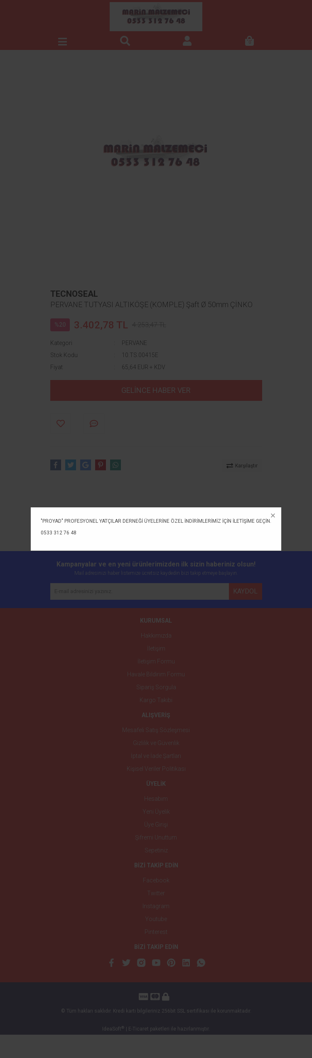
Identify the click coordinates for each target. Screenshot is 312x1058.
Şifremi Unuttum (156, 837)
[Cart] (249, 41)
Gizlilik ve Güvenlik (156, 743)
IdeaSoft (113, 1052)
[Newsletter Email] (139, 591)
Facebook (156, 880)
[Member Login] (187, 41)
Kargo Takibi (156, 700)
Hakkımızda (156, 635)
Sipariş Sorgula (156, 687)
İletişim (156, 648)
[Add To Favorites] (60, 423)
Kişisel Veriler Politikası (156, 768)
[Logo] (156, 16)
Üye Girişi (156, 824)
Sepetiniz (156, 850)
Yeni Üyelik (156, 811)
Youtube (156, 919)
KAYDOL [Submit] (245, 591)
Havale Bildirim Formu (156, 674)
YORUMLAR (133, 515)
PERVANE (134, 343)
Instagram (156, 906)
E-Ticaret (138, 1052)
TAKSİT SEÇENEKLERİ (190, 515)
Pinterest (156, 932)
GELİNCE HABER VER (156, 390)
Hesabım (156, 798)
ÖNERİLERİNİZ (249, 515)
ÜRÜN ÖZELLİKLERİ (80, 515)
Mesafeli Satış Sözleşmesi (156, 730)
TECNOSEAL (74, 294)
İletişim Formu (156, 661)
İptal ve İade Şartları (156, 756)
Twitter (156, 893)
